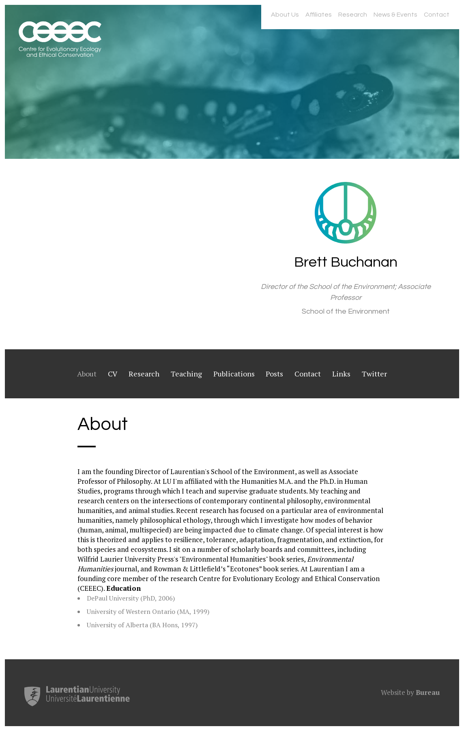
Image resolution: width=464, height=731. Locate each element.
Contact (436, 14)
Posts (274, 373)
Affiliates (318, 14)
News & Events (395, 14)
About (87, 373)
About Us (285, 14)
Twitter (374, 373)
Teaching (186, 373)
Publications (234, 373)
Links (341, 373)
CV (112, 373)
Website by (410, 692)
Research (352, 14)
